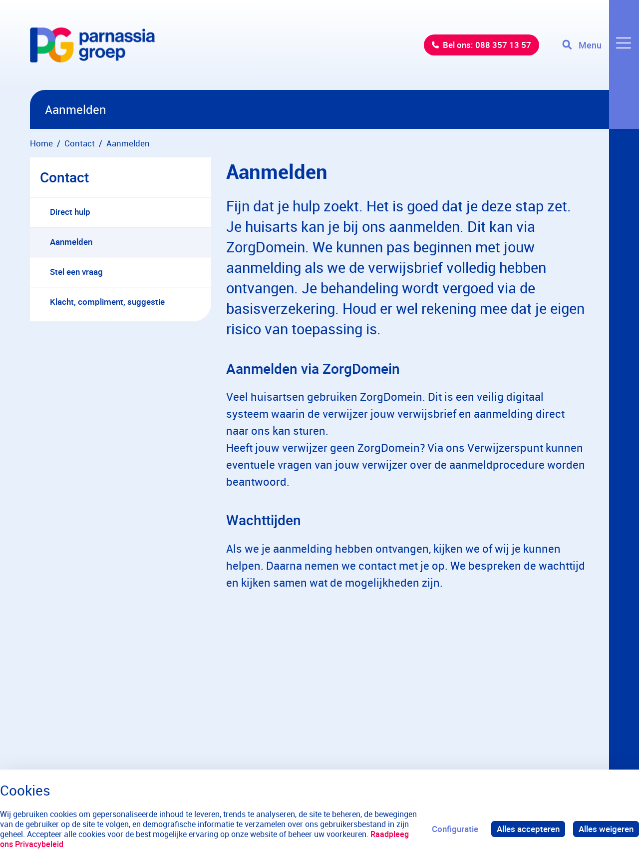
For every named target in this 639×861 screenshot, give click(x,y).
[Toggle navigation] (600, 44)
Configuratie (455, 829)
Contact (64, 176)
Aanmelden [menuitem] (71, 241)
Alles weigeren (606, 829)
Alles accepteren (528, 829)
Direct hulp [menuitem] (70, 211)
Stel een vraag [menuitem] (76, 271)
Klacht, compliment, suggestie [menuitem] (107, 301)
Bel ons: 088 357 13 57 (487, 44)
